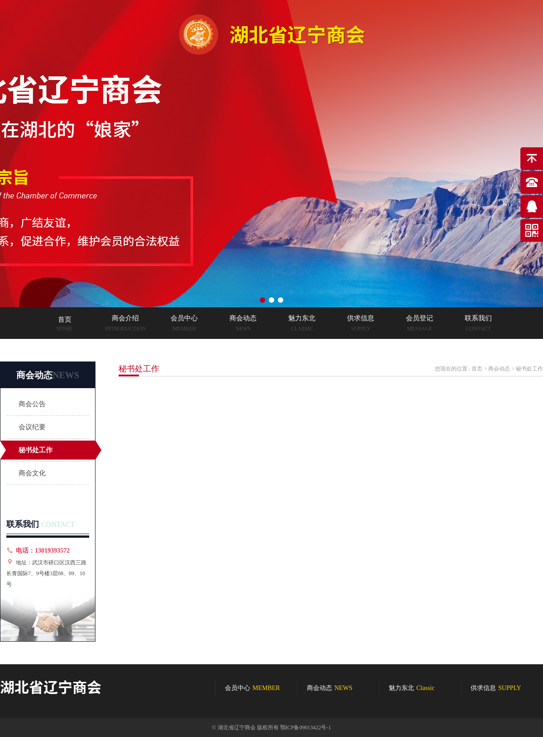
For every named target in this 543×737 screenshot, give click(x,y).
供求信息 (496, 688)
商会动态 (499, 369)
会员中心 (252, 688)
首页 (477, 369)
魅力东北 (411, 688)
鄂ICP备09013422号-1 (305, 727)
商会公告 (32, 404)
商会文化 (32, 473)
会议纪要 (32, 427)
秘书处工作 (35, 450)
